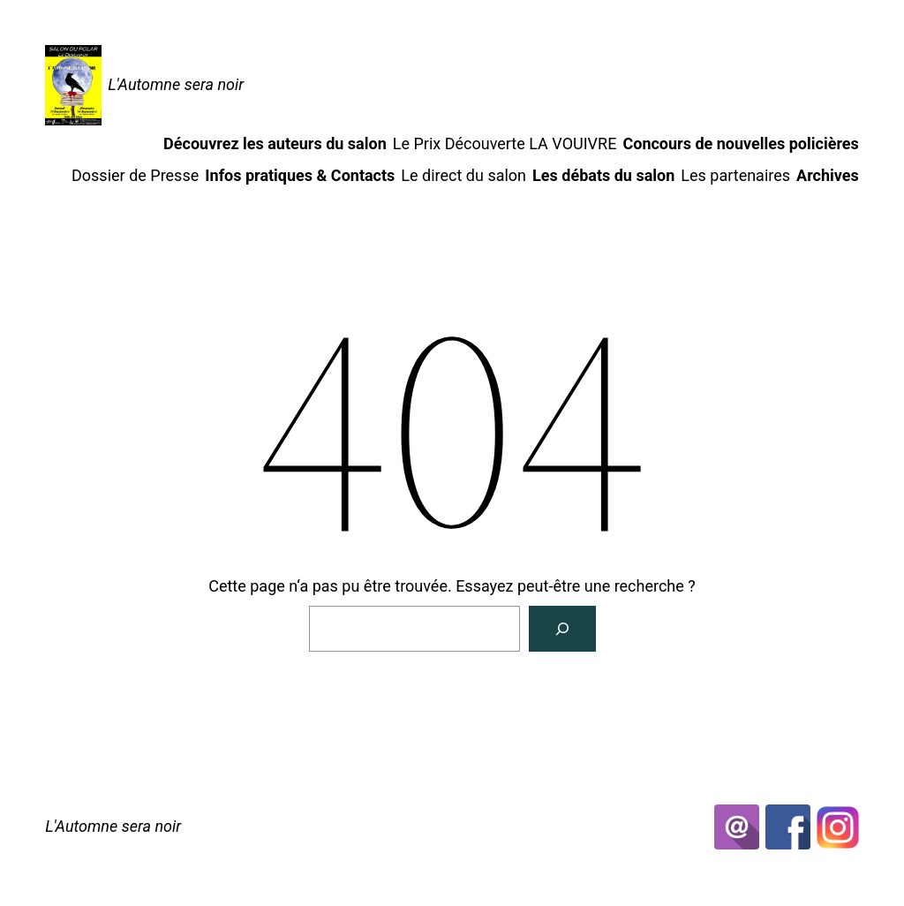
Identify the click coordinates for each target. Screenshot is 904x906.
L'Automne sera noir (176, 84)
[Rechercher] (562, 629)
